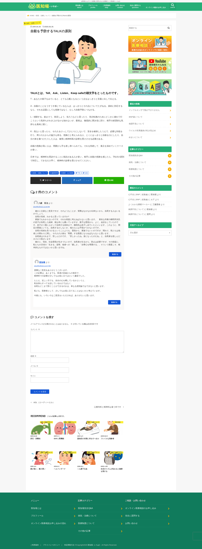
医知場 (42, 262)
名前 (33, 356)
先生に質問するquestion (135, 6)
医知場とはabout (79, 6)
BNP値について (135, 117)
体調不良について (136, 124)
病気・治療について (40, 173)
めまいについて (135, 137)
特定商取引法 (69, 545)
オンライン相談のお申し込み (156, 7)
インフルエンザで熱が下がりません (144, 110)
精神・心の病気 (67, 173)
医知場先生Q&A (135, 155)
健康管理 (55, 173)
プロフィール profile (93, 6)
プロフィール (37, 515)
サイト (33, 376)
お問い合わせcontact (120, 6)
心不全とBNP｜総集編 (138, 194)
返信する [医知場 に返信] (114, 302)
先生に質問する (132, 515)
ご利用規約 (34, 545)
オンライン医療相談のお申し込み (140, 508)
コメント (35, 329)
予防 (79, 173)
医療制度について (136, 169)
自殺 (86, 173)
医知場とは (36, 508)
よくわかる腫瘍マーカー (139, 204)
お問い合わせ (131, 523)
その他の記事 (134, 176)
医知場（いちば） (94, 545)
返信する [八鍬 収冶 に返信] (115, 254)
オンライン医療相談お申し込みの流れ (48, 523)
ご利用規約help (106, 6)
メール (34, 366)
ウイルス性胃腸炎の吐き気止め (142, 131)
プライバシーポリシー (51, 545)
